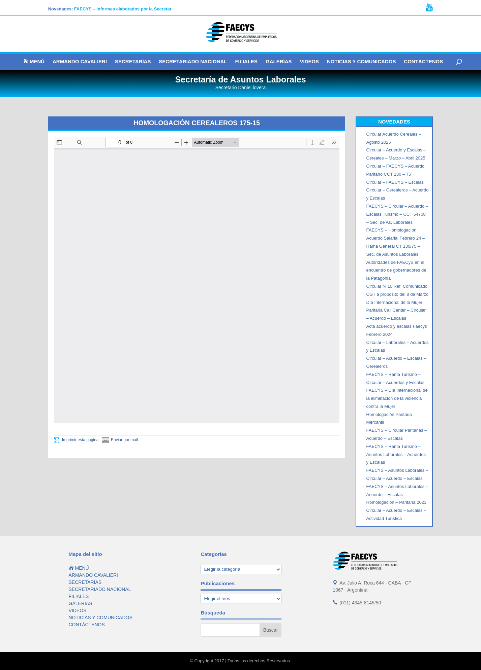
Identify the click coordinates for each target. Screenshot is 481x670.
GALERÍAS (279, 61)
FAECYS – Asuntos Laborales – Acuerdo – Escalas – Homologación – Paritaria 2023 (397, 494)
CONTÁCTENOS (423, 61)
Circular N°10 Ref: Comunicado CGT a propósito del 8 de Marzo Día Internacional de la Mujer (397, 294)
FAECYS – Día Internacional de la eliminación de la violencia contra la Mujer (397, 398)
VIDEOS (309, 61)
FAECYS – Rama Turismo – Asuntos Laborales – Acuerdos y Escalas (396, 454)
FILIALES (246, 61)
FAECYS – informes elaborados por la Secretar (123, 8)
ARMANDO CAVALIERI (80, 61)
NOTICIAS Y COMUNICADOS (361, 61)
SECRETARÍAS (133, 61)
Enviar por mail (120, 439)
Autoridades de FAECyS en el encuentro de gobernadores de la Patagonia (396, 270)
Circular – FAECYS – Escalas (395, 182)
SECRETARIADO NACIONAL (193, 61)
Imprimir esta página (76, 439)
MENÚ (33, 61)
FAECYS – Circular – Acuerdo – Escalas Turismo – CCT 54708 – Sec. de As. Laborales (397, 214)
